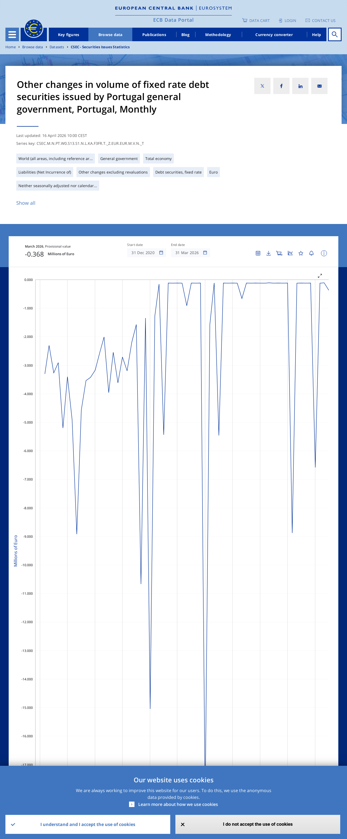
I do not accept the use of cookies (258, 824)
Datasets (57, 47)
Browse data (110, 34)
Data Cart (259, 20)
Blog (185, 34)
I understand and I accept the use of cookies (87, 824)
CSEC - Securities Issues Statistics (100, 47)
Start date (135, 245)
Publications (154, 34)
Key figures (68, 34)
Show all (26, 203)
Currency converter (274, 34)
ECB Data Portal (173, 20)
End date (178, 245)
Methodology (218, 34)
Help (316, 34)
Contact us (324, 20)
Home (10, 47)
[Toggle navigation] (12, 34)
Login (290, 20)
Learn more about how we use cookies (178, 804)
